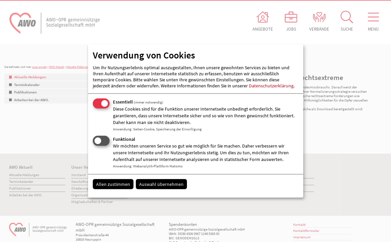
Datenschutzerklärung (271, 86)
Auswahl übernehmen (161, 184)
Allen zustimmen (113, 184)
